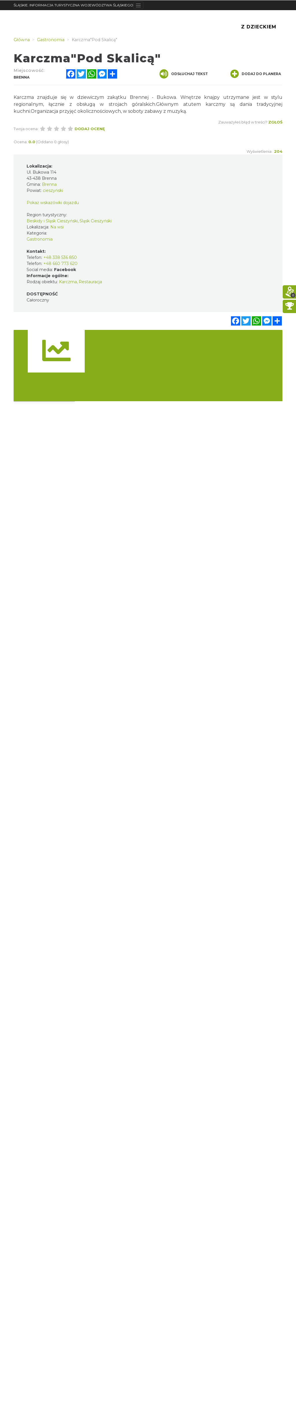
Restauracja (90, 281)
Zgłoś (275, 122)
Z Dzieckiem (258, 27)
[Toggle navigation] (138, 5)
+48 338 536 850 (60, 257)
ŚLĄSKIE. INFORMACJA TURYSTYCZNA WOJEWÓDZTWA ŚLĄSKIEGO (73, 5)
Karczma (68, 281)
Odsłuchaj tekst (184, 74)
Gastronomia (40, 239)
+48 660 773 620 (60, 263)
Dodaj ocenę (90, 128)
